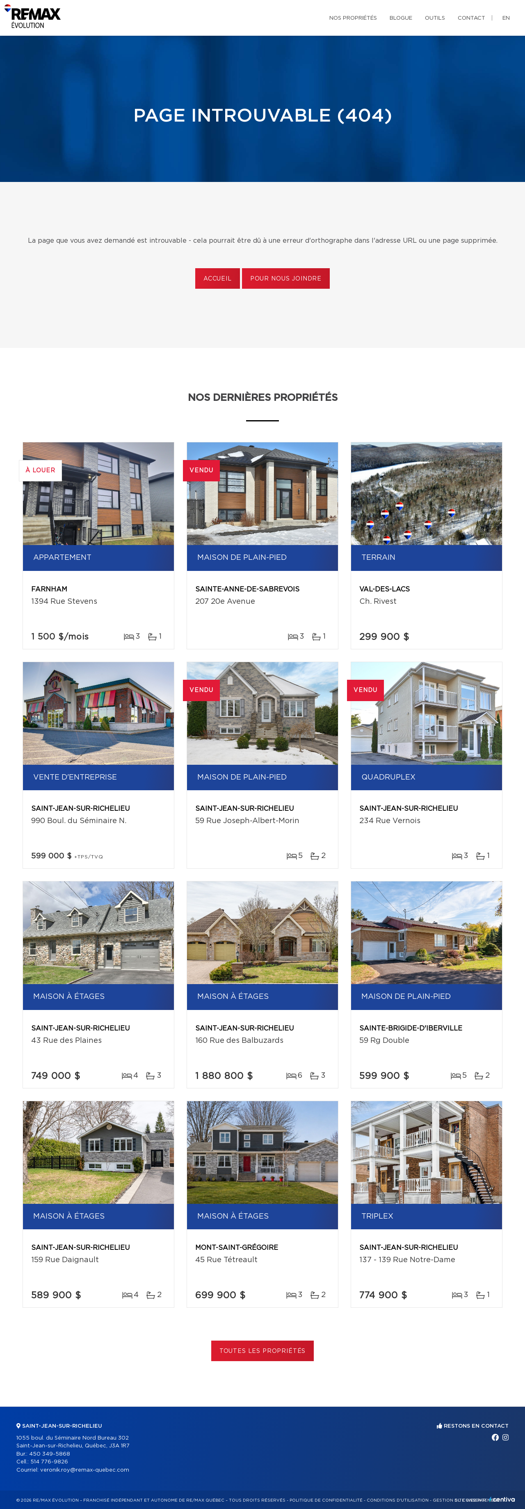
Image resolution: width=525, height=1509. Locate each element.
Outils (435, 18)
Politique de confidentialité (326, 1500)
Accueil (217, 279)
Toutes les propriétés (262, 1351)
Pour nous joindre (286, 279)
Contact (471, 18)
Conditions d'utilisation (398, 1500)
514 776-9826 (49, 1462)
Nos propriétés (353, 18)
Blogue (401, 18)
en (506, 18)
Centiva (502, 1499)
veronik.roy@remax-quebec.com (84, 1470)
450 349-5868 (49, 1454)
